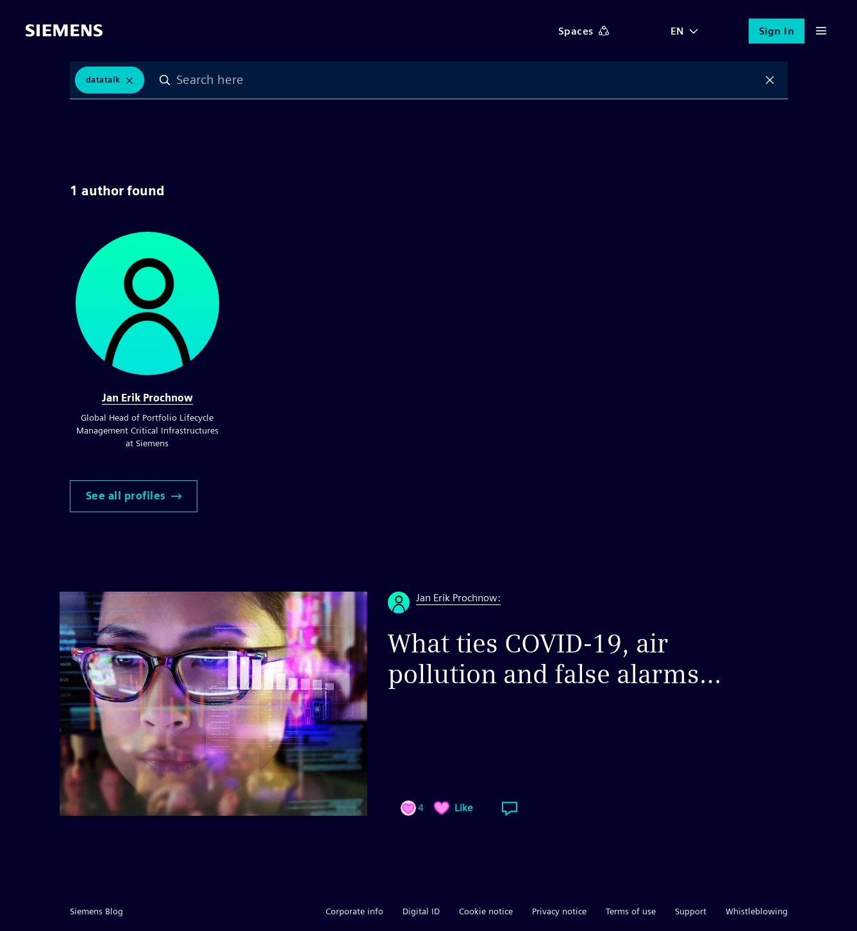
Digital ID (421, 911)
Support (690, 911)
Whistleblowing (757, 911)
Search (164, 80)
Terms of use (631, 911)
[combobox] (467, 80)
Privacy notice (559, 911)
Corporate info (354, 911)
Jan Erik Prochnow (147, 398)
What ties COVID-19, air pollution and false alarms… (555, 659)
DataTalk (103, 80)
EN (677, 31)
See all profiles (133, 496)
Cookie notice (486, 911)
